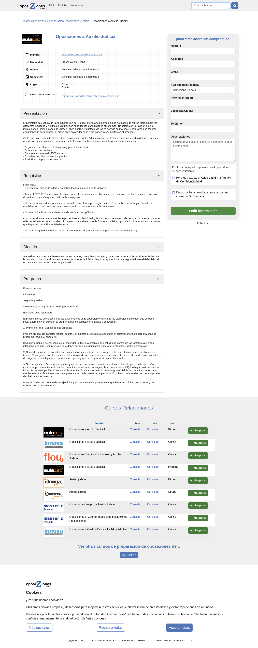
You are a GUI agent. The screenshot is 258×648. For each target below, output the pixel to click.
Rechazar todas (110, 627)
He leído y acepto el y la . (203, 179)
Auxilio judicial (78, 479)
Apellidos (177, 58)
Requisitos (32, 175)
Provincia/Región (182, 97)
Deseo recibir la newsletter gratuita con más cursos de (202, 194)
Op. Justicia (129, 555)
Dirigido (30, 247)
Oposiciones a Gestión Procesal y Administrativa (98, 529)
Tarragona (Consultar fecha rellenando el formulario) (91, 96)
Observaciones (180, 136)
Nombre (176, 45)
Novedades (77, 5)
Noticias (63, 5)
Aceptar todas (179, 627)
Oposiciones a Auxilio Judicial (87, 429)
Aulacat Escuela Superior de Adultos (82, 54)
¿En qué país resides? (185, 84)
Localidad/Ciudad (182, 110)
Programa (32, 278)
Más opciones (39, 627)
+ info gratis (198, 430)
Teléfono (176, 123)
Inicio (52, 5)
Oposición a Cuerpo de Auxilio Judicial (92, 504)
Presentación (35, 113)
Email (174, 71)
